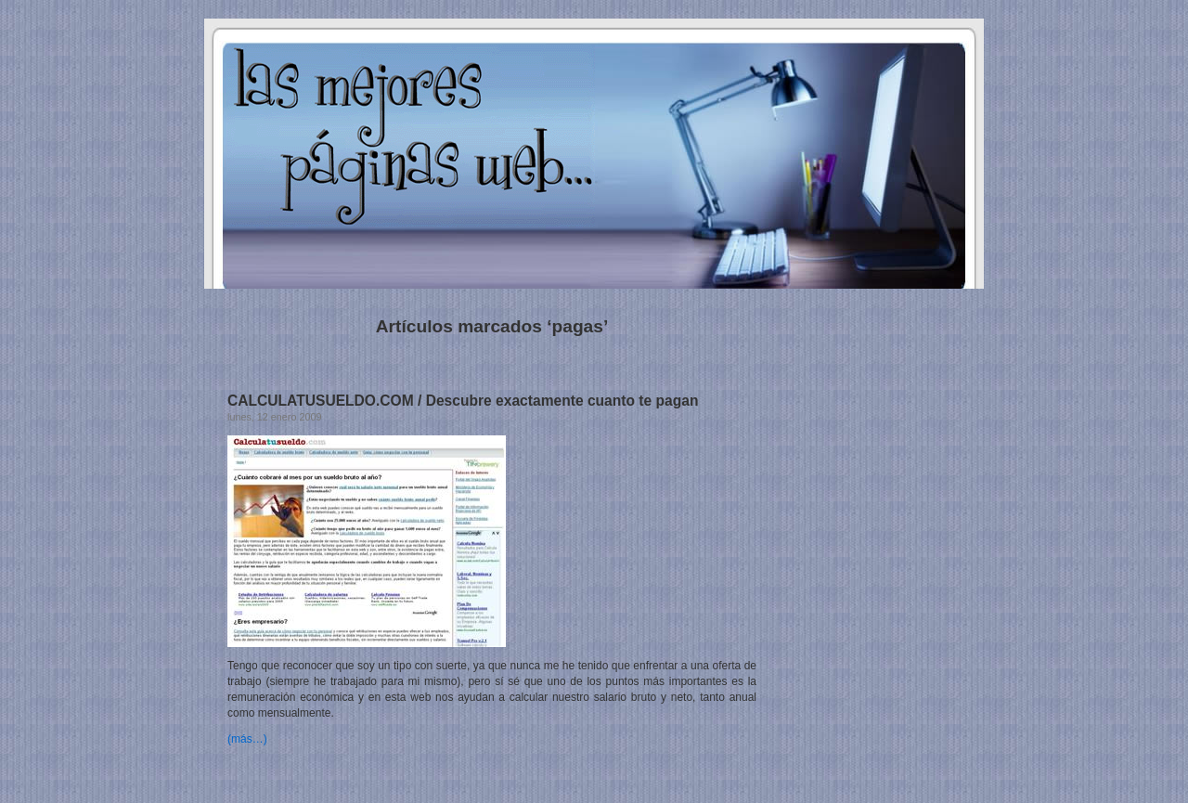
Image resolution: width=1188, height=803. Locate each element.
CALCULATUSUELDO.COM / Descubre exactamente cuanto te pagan (462, 400)
